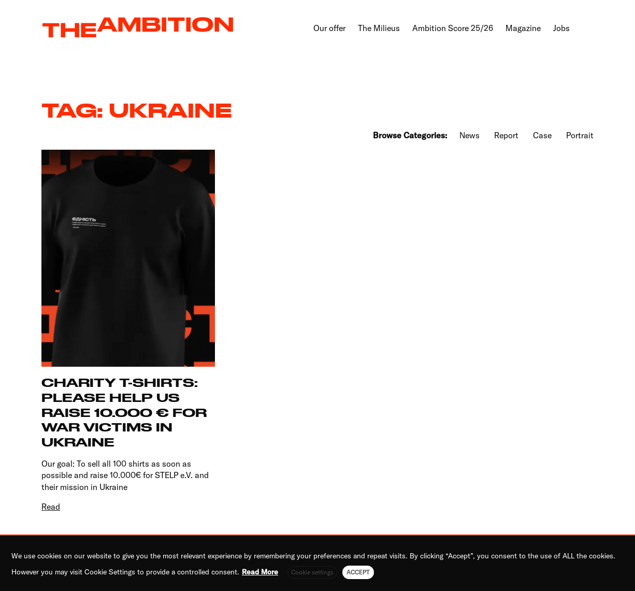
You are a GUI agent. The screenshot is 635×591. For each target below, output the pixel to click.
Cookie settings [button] (312, 572)
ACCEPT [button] (358, 572)
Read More (260, 571)
